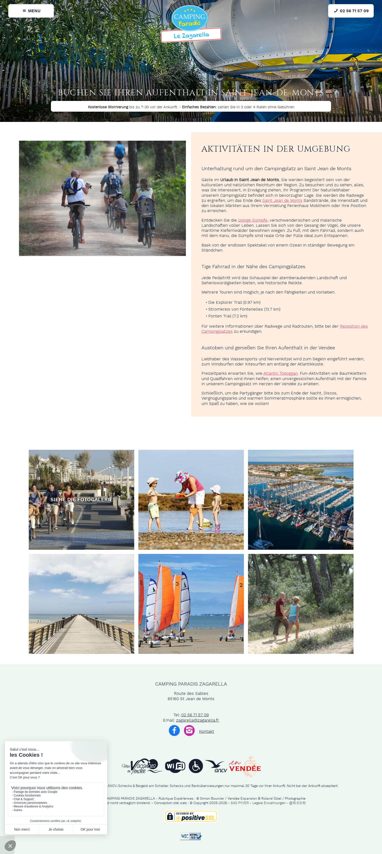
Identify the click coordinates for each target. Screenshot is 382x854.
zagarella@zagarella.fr (197, 720)
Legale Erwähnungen (269, 803)
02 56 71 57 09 (195, 715)
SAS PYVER (240, 803)
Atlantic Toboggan (280, 373)
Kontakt (206, 731)
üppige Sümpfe (252, 220)
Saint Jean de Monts (282, 200)
